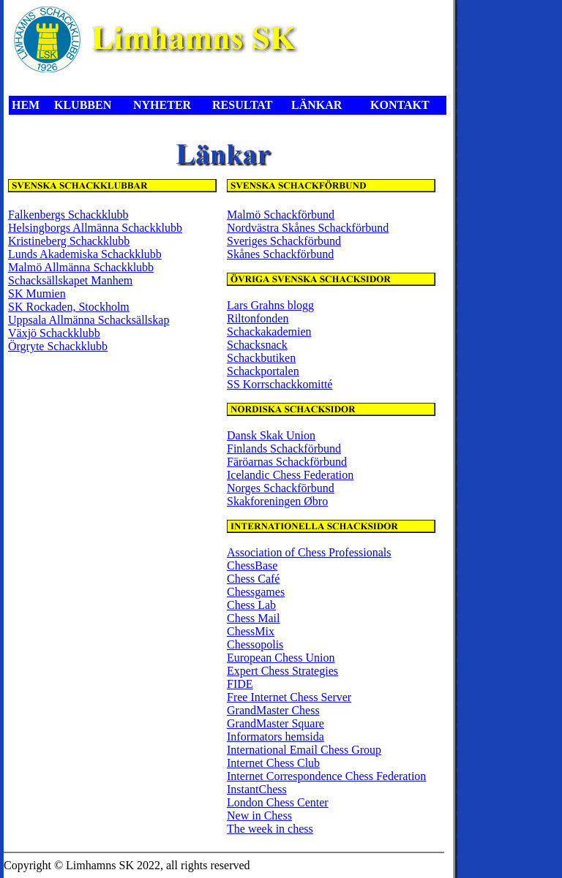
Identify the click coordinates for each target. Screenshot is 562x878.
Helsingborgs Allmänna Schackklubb (95, 228)
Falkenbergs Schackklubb (68, 214)
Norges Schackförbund (280, 488)
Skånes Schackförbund (280, 254)
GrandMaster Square (275, 723)
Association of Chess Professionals (309, 552)
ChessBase (252, 565)
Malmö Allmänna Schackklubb (81, 267)
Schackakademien (269, 331)
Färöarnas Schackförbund (287, 461)
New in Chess (259, 815)
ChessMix (250, 631)
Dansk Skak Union (271, 435)
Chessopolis (255, 644)
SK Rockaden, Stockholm (69, 306)
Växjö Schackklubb (54, 333)
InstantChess (257, 789)
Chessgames (256, 592)
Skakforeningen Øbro (277, 501)
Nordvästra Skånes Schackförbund (308, 228)
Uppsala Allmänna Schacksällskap (88, 320)
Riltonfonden (257, 318)
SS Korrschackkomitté (279, 384)
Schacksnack (257, 344)
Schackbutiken (261, 358)
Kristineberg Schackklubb (69, 241)
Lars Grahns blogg (270, 305)
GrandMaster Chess (273, 710)
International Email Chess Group (304, 749)
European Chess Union (281, 657)
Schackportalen (263, 371)
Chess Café (253, 578)
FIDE (240, 684)
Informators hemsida (275, 736)
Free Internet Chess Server (289, 697)
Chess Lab (251, 605)
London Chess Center (278, 802)
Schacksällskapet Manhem (70, 280)
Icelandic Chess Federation (290, 475)
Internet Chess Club (273, 763)
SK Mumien (37, 293)
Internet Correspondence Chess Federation (326, 776)
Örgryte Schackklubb (58, 346)
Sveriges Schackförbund (284, 241)
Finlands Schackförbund (284, 448)
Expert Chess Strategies (282, 671)
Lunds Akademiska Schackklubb (85, 254)
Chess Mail (253, 618)
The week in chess (270, 828)
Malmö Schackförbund (280, 214)
